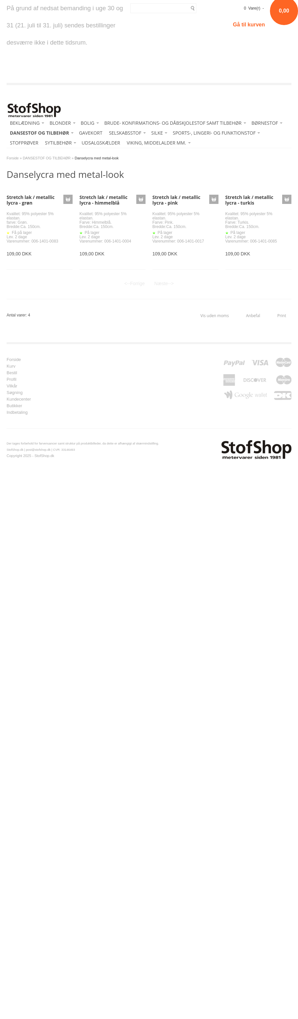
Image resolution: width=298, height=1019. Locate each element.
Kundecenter (19, 399)
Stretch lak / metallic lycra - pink (176, 200)
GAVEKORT (90, 133)
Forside (13, 158)
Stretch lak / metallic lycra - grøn (31, 200)
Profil (12, 379)
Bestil (12, 373)
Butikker (14, 406)
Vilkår (12, 386)
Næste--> (164, 283)
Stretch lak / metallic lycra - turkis (249, 200)
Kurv (11, 366)
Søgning (14, 392)
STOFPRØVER (24, 143)
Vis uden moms (214, 315)
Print (281, 315)
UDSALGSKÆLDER (101, 143)
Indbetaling (17, 412)
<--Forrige (134, 283)
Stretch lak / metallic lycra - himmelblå (104, 200)
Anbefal (253, 315)
